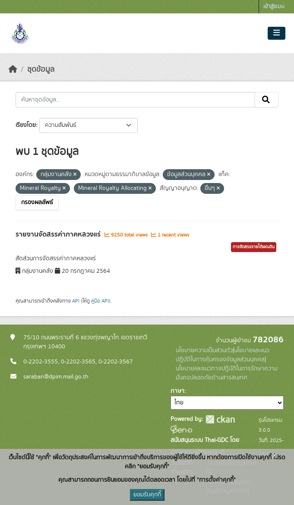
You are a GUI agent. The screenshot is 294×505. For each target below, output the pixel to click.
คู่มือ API (100, 301)
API (75, 301)
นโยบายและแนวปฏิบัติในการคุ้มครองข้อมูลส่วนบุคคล (222, 355)
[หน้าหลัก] (13, 69)
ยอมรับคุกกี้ (147, 494)
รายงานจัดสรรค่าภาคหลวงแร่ (59, 234)
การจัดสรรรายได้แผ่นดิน (254, 247)
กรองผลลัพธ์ (37, 202)
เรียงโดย (26, 125)
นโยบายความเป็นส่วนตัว (204, 350)
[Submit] (266, 99)
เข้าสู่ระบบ (274, 7)
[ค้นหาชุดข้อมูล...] (135, 99)
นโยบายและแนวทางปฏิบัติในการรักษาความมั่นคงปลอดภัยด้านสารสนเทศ (227, 373)
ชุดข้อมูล (40, 69)
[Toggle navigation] (276, 33)
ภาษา (177, 391)
